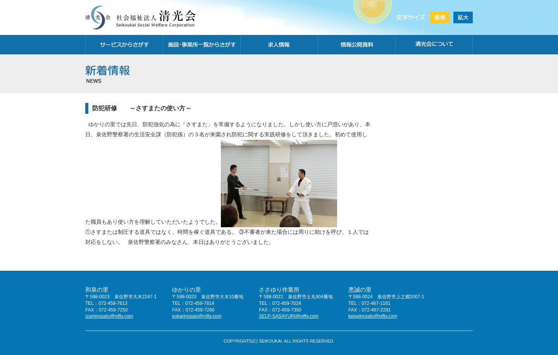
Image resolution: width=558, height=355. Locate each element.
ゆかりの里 (186, 289)
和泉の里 (96, 289)
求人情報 (279, 44)
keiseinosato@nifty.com (372, 316)
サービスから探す (124, 44)
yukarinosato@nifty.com (196, 316)
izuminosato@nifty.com (109, 316)
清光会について (434, 44)
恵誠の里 (360, 289)
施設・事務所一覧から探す (201, 44)
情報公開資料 (356, 44)
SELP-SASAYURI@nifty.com (289, 316)
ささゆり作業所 (279, 289)
